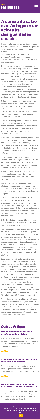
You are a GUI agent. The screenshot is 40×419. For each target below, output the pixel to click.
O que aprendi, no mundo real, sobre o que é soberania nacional (19, 360)
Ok (20, 416)
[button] (36, 6)
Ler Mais (4, 351)
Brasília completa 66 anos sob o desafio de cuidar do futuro (16, 333)
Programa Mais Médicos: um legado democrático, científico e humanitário (19, 385)
